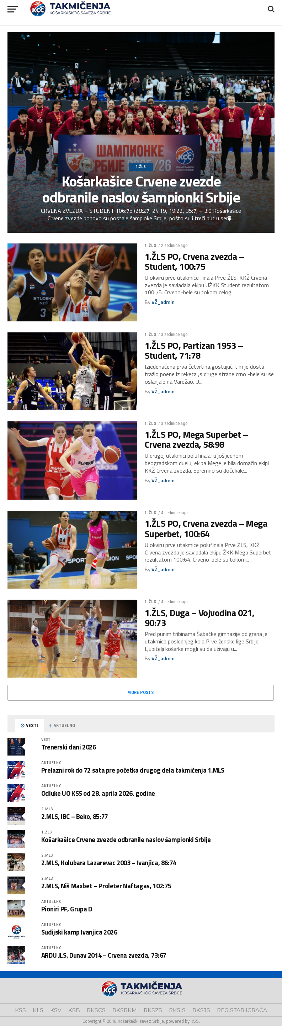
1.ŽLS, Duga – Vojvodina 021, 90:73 (200, 618)
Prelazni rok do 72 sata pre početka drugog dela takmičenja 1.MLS (132, 770)
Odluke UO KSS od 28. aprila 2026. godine (98, 793)
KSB (74, 1010)
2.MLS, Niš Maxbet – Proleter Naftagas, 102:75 (106, 886)
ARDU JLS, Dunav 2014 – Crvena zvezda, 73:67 (103, 955)
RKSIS (177, 1010)
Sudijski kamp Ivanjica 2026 (79, 932)
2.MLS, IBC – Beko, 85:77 (74, 816)
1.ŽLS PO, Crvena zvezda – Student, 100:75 (194, 262)
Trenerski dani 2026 (68, 747)
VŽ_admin (163, 302)
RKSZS (153, 1010)
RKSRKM (124, 1010)
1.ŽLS (151, 245)
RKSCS (96, 1010)
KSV (56, 1010)
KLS (38, 1010)
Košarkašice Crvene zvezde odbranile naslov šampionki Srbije (126, 840)
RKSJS (201, 1010)
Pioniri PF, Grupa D (66, 909)
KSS (20, 1010)
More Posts (140, 692)
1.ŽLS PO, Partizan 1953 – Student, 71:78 (194, 351)
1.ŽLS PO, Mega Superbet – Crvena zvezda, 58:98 (196, 439)
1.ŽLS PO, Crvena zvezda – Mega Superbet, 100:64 (206, 528)
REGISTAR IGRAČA (242, 1010)
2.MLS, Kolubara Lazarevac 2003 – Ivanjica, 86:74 (108, 863)
